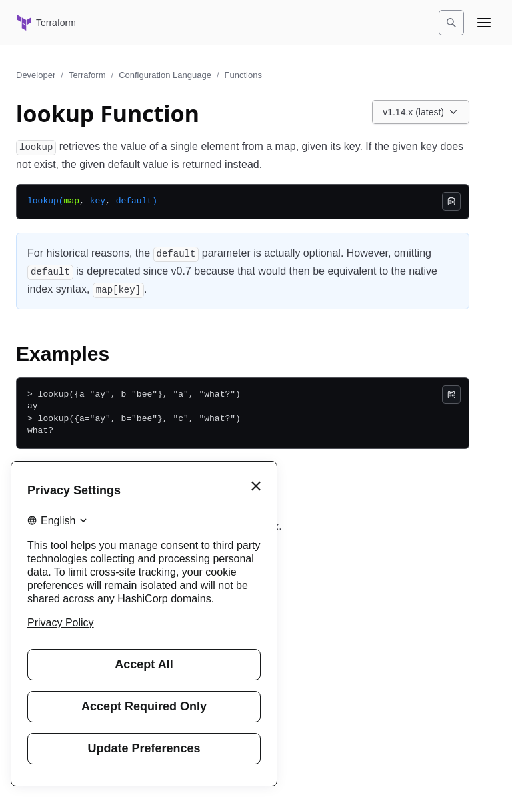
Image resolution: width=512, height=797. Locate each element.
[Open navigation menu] (484, 23)
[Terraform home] (46, 23)
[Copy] (451, 201)
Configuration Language (165, 75)
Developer (35, 75)
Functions (243, 75)
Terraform (87, 75)
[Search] (451, 22)
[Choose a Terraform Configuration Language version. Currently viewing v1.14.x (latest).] (420, 112)
